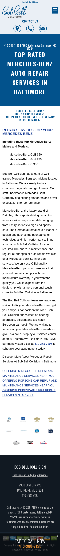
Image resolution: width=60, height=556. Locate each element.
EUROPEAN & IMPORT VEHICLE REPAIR (29, 125)
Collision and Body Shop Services (30, 483)
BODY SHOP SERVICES (29, 122)
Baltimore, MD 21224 (41, 46)
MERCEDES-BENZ (30, 128)
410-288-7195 (12, 45)
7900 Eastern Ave (30, 45)
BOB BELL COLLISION (29, 118)
